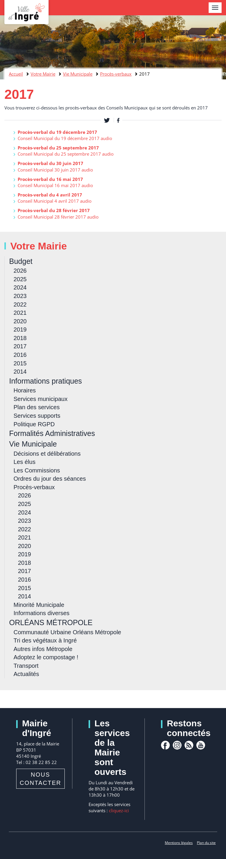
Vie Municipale (77, 74)
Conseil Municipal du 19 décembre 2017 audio (65, 138)
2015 (20, 363)
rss (189, 745)
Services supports (37, 415)
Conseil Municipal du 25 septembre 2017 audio (66, 154)
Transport (26, 665)
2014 (20, 371)
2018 (20, 338)
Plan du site (206, 842)
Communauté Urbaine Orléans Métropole (67, 632)
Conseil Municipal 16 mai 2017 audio (55, 185)
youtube (200, 745)
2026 (20, 270)
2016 (20, 355)
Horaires (25, 390)
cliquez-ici (119, 810)
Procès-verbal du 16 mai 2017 (50, 179)
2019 (20, 329)
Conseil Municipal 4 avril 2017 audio (55, 201)
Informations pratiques (45, 381)
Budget (20, 261)
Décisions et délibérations (47, 453)
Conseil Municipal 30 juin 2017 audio (55, 170)
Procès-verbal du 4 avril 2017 (50, 195)
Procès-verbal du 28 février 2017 (54, 210)
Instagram (177, 745)
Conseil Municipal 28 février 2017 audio (58, 217)
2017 (20, 346)
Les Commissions (37, 470)
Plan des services (37, 407)
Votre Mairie (43, 74)
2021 (20, 312)
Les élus (25, 462)
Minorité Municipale (39, 605)
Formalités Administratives (52, 433)
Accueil (16, 74)
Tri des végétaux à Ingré (45, 640)
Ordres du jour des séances (50, 478)
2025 (20, 279)
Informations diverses (41, 613)
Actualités (26, 674)
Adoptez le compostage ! (46, 657)
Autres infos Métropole (43, 649)
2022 (20, 304)
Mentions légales (179, 842)
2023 (20, 296)
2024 (20, 287)
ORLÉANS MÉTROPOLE (50, 622)
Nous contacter (40, 778)
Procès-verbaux (116, 74)
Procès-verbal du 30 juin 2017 (50, 163)
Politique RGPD (34, 424)
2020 (20, 321)
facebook (165, 745)
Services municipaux (40, 399)
